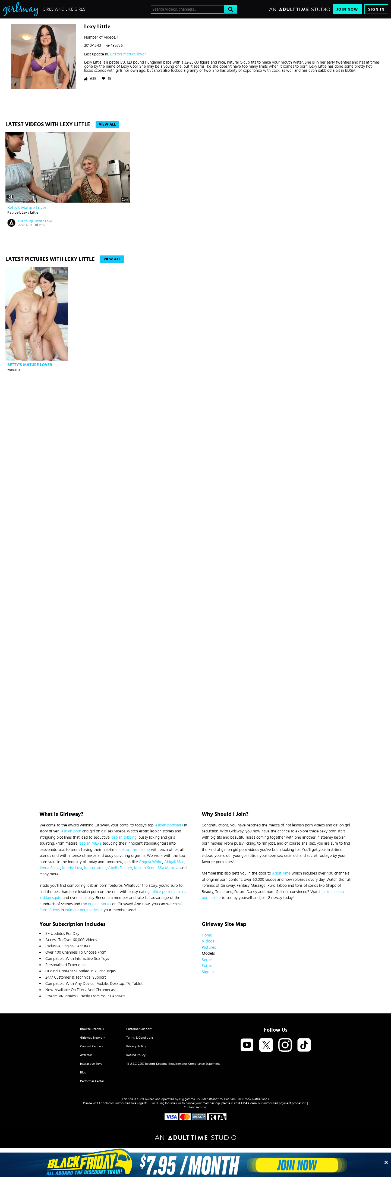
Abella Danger (120, 868)
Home (207, 935)
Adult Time (281, 873)
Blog (83, 1072)
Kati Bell (13, 212)
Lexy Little (30, 212)
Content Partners (91, 1046)
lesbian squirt (50, 898)
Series (207, 960)
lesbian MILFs (90, 843)
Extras (207, 966)
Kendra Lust (72, 868)
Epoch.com (107, 1103)
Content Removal (195, 1107)
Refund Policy (136, 1055)
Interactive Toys (91, 1063)
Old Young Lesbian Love (35, 221)
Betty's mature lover (128, 54)
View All (107, 124)
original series (99, 904)
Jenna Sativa (49, 868)
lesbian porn (71, 831)
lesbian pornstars (168, 825)
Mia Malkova (168, 868)
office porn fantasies (169, 892)
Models (208, 953)
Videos (208, 941)
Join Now (347, 9)
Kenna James (95, 868)
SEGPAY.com (247, 1103)
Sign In (376, 9)
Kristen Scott (145, 868)
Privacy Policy (136, 1046)
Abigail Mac (174, 862)
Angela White (150, 862)
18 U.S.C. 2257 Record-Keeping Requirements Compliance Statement (173, 1063)
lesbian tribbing (124, 837)
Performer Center (92, 1081)
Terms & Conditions (139, 1037)
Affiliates (86, 1055)
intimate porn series (82, 910)
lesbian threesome (134, 850)
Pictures (209, 947)
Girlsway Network (92, 1037)
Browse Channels (92, 1029)
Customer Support (139, 1029)
